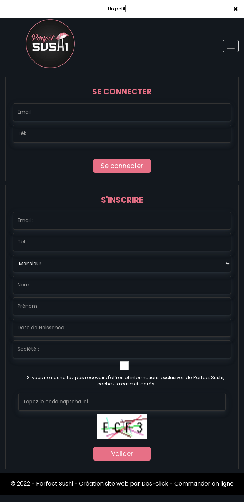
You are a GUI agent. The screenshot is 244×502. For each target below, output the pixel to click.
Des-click (154, 483)
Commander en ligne (204, 483)
